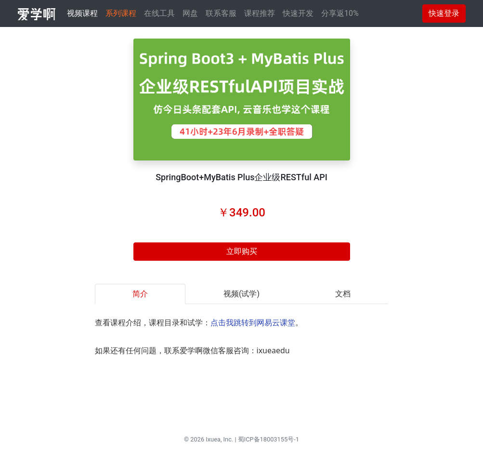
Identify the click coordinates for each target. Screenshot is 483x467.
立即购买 (241, 251)
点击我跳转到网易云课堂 (252, 322)
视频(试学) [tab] (241, 293)
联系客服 (221, 13)
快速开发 (298, 13)
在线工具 (159, 13)
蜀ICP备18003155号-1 (268, 439)
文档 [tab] (343, 293)
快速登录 (444, 13)
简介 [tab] (140, 293)
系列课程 (120, 13)
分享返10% (340, 13)
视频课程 (82, 13)
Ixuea (213, 439)
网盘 (190, 13)
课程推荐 (259, 13)
